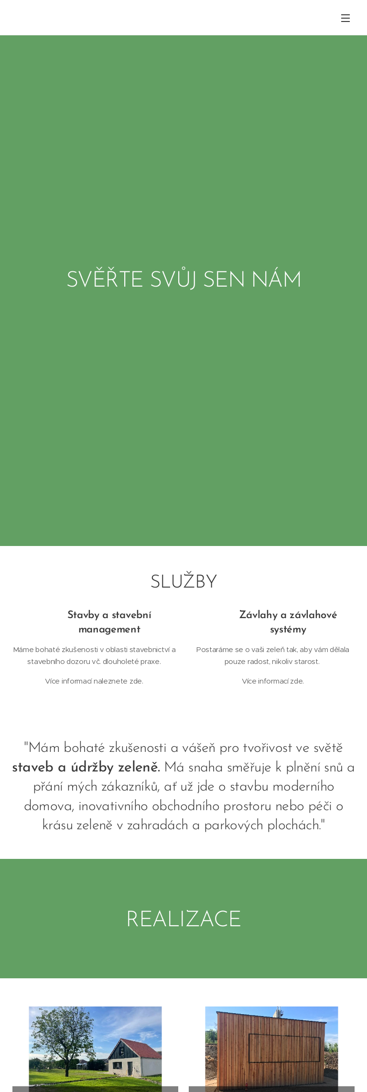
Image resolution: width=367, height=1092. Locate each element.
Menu (345, 18)
